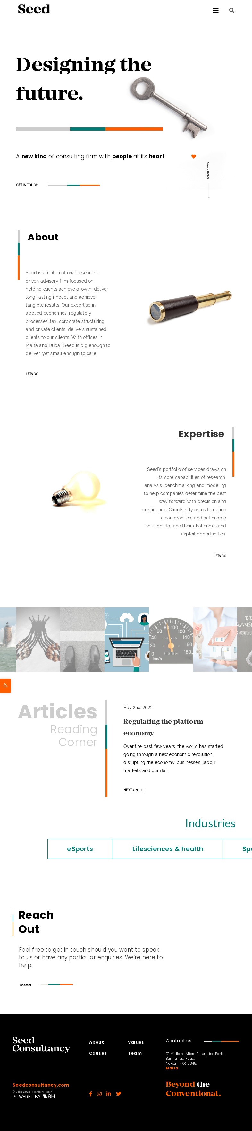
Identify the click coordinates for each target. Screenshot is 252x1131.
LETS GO (32, 374)
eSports (48, 848)
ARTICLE (134, 790)
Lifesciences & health (135, 848)
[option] (127, 639)
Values (136, 1042)
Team (135, 1053)
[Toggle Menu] (138, 10)
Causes (98, 1053)
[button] (5, 686)
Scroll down (208, 170)
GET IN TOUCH (27, 185)
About (96, 1042)
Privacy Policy (42, 1091)
